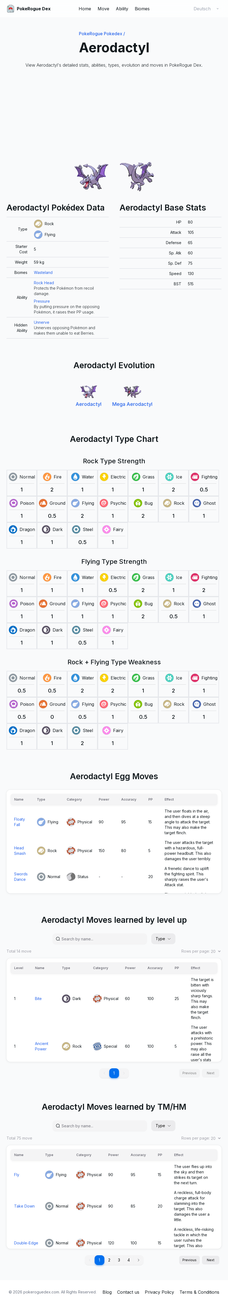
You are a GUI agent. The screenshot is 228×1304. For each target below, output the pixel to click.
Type (163, 938)
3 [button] (119, 1260)
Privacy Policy (159, 1292)
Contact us (128, 1292)
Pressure (42, 301)
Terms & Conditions (199, 1292)
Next (210, 1260)
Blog (107, 1292)
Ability (122, 8)
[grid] (58, 278)
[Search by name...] (102, 938)
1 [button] (114, 1073)
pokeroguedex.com (41, 1292)
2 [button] (109, 1260)
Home (85, 8)
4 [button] (128, 1260)
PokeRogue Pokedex (102, 33)
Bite (38, 998)
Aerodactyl (88, 404)
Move (103, 8)
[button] (138, 1260)
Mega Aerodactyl (132, 404)
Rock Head (44, 282)
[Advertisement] (114, 114)
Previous (189, 1260)
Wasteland (43, 272)
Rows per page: (201, 951)
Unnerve (41, 322)
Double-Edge (26, 1243)
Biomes (142, 8)
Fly (16, 1174)
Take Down (24, 1206)
